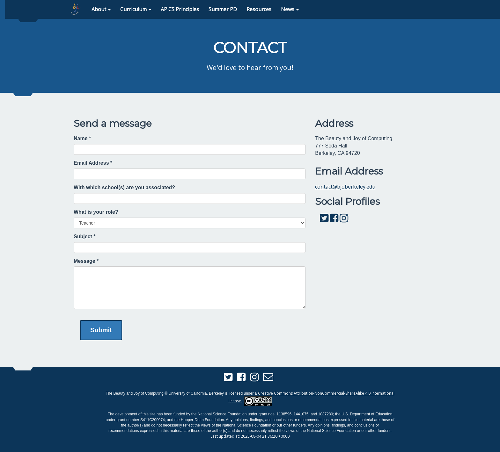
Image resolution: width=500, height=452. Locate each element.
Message (86, 261)
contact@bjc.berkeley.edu (345, 186)
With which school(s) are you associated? (124, 187)
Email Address (93, 163)
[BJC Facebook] (335, 219)
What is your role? (96, 212)
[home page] (75, 9)
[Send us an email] (268, 378)
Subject (84, 236)
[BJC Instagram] (344, 219)
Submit (101, 330)
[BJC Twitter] (325, 219)
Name (82, 138)
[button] (101, 9)
